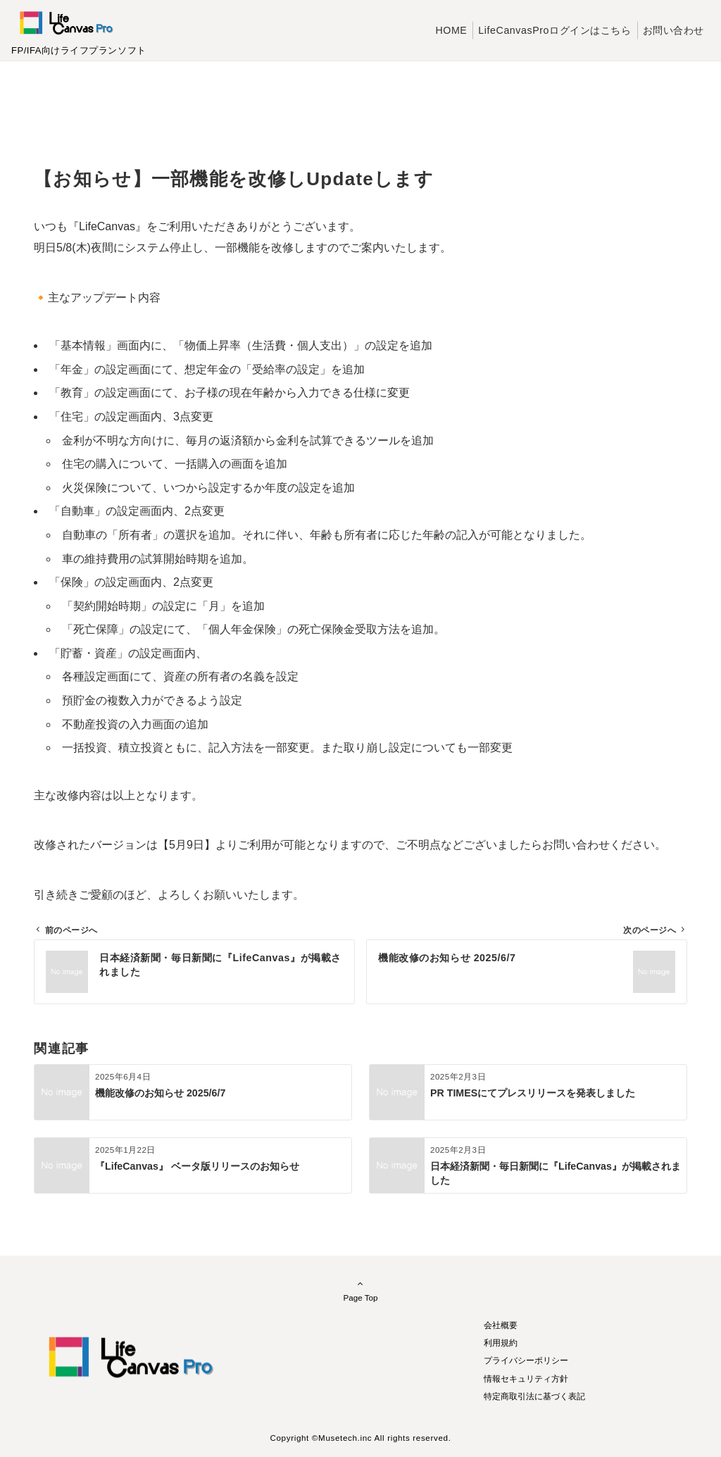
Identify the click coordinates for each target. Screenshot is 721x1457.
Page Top (360, 1290)
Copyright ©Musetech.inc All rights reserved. (360, 1437)
